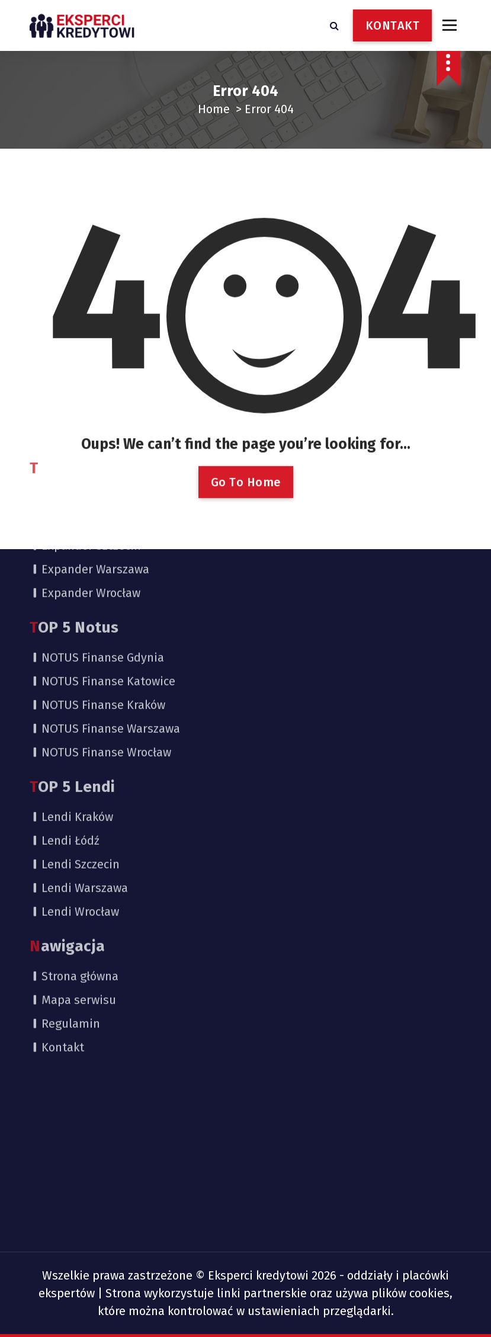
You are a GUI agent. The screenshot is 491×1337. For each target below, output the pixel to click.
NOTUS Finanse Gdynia (102, 513)
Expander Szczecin (91, 402)
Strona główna (79, 832)
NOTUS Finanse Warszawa (110, 585)
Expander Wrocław (90, 449)
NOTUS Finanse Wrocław (106, 608)
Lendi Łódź (70, 697)
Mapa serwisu (78, 856)
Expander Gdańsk (88, 354)
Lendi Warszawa (84, 744)
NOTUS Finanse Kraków (103, 561)
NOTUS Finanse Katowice (108, 537)
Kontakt (62, 903)
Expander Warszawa (95, 425)
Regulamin (70, 880)
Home (214, 109)
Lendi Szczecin (80, 720)
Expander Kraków (87, 378)
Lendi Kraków (77, 673)
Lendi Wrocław (80, 768)
